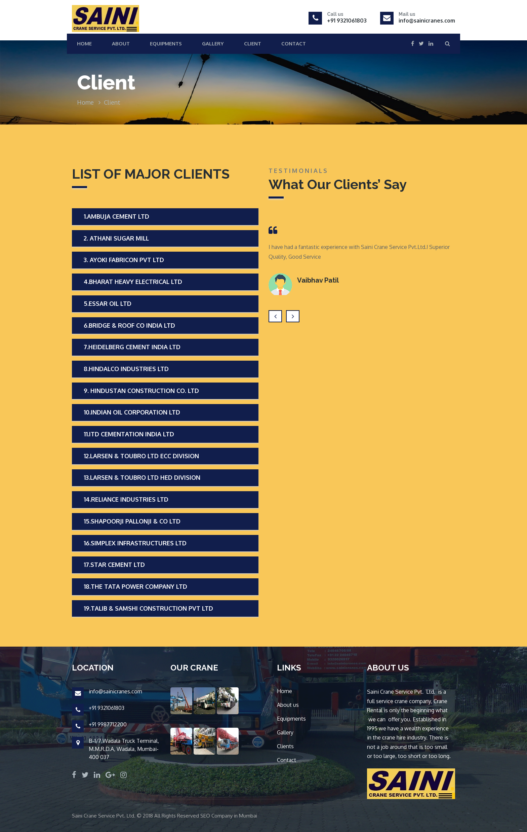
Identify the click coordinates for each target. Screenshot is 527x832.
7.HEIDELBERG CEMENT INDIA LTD (132, 347)
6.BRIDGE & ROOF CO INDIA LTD (129, 325)
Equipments (166, 43)
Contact (293, 43)
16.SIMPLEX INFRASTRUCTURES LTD (135, 543)
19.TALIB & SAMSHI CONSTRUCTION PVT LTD (148, 608)
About (121, 43)
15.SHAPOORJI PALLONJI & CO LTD (132, 521)
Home (84, 43)
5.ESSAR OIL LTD (107, 303)
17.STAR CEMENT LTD (114, 564)
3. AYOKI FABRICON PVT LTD (124, 259)
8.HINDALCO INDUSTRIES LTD (126, 368)
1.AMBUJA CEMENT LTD (116, 216)
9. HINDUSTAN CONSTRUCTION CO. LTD (141, 390)
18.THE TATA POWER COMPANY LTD (135, 586)
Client (252, 43)
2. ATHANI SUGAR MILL (116, 238)
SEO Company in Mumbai (228, 815)
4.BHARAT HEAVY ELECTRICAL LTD (133, 281)
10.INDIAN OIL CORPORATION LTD (132, 412)
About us (288, 704)
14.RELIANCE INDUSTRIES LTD (126, 499)
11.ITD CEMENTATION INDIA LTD (129, 434)
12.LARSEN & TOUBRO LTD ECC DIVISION (141, 456)
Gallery (213, 43)
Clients (285, 746)
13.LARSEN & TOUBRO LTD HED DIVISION (142, 477)
